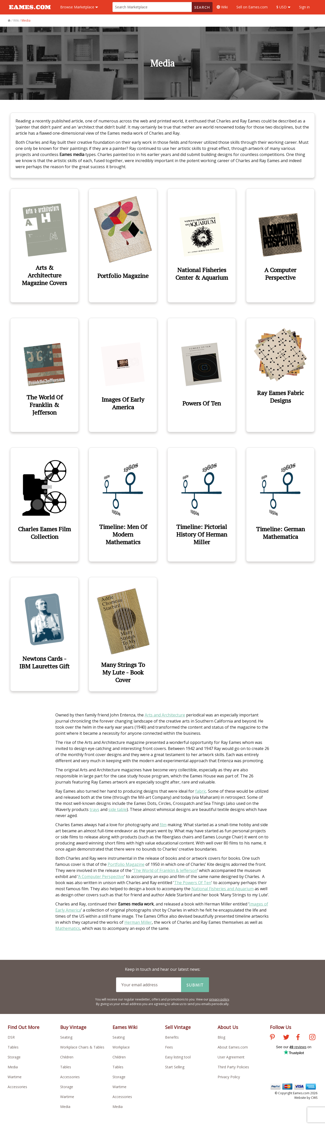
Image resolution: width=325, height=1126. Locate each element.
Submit (195, 984)
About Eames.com (233, 1047)
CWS (314, 1098)
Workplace (121, 1047)
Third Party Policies (233, 1067)
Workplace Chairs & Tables (82, 1047)
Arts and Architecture (165, 715)
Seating (66, 1037)
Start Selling (174, 1067)
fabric (200, 791)
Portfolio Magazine (126, 864)
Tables (13, 1047)
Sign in (304, 7)
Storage (14, 1057)
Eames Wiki (124, 1027)
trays (94, 809)
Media (13, 1067)
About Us (228, 1027)
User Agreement (231, 1057)
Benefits (172, 1037)
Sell (252, 7)
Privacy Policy (229, 1076)
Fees (169, 1047)
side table (117, 809)
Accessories (17, 1086)
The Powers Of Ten (192, 882)
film (163, 824)
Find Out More (23, 1027)
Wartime (15, 1076)
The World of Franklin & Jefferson (165, 870)
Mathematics (67, 928)
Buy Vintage (73, 1027)
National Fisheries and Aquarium (222, 889)
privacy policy (219, 999)
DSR (11, 1037)
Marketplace (79, 7)
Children (66, 1057)
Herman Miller (138, 922)
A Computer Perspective (101, 876)
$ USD (283, 7)
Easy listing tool (178, 1057)
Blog (221, 1037)
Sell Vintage (178, 1027)
